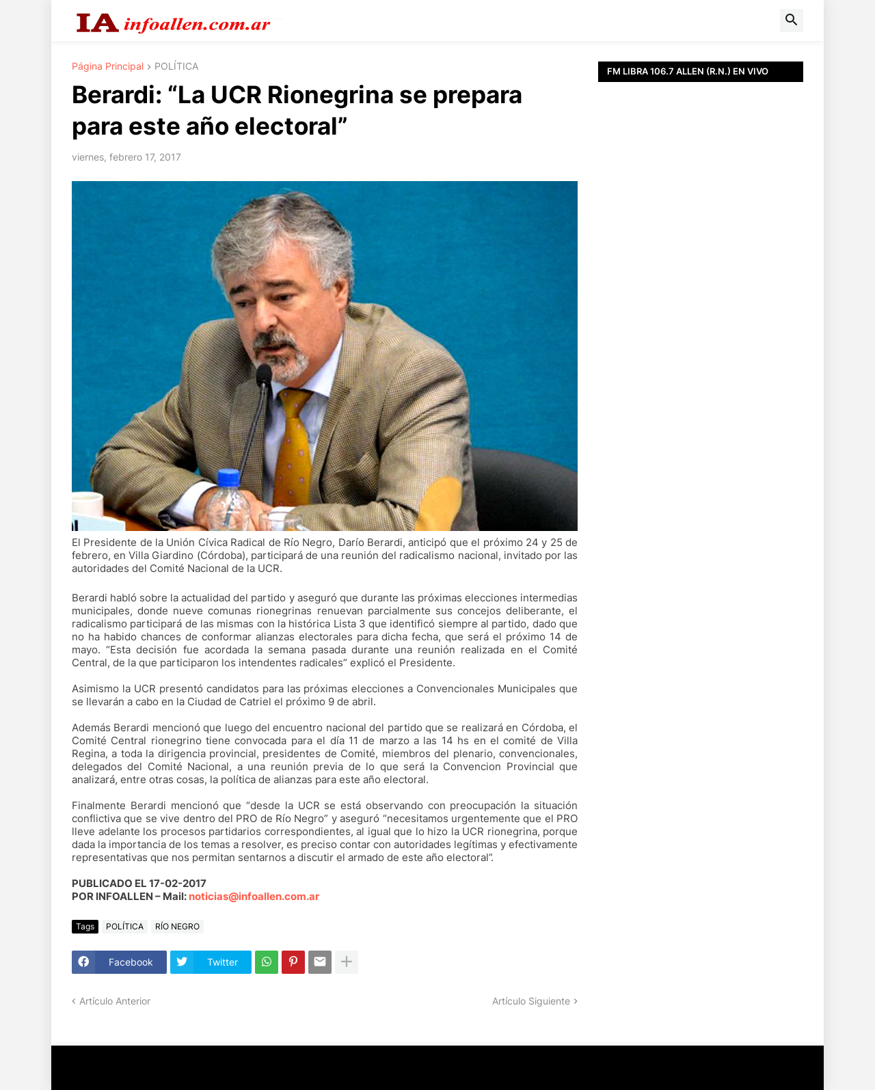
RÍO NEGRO (177, 926)
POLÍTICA (176, 67)
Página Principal (108, 67)
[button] (791, 20)
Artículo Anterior (114, 1001)
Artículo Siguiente (531, 1001)
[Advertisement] (700, 390)
